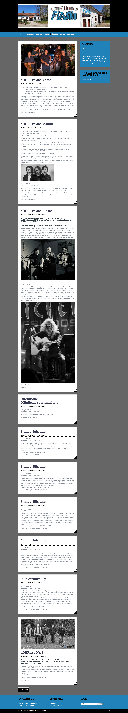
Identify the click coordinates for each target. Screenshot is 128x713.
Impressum (70, 34)
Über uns (47, 34)
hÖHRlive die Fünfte (36, 211)
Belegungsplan (29, 34)
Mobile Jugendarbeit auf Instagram (28, 703)
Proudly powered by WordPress (26, 710)
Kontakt (62, 34)
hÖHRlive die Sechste (37, 124)
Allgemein (42, 83)
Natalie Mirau (33, 83)
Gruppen (39, 34)
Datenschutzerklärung (56, 705)
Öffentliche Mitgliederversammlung (39, 401)
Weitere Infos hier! (86, 79)
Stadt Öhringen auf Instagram (27, 705)
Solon (39, 710)
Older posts (24, 690)
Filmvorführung (33, 431)
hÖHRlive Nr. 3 (32, 652)
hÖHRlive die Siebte (36, 80)
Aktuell (20, 34)
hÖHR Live (54, 34)
